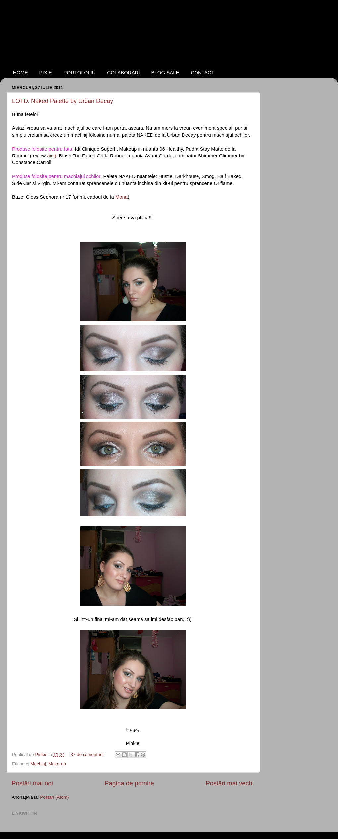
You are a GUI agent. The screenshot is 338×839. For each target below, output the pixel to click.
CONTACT (202, 72)
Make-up (57, 763)
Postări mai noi (32, 783)
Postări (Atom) (54, 797)
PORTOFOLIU (80, 72)
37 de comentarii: (88, 754)
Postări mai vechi (230, 783)
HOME (20, 72)
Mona (121, 196)
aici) (51, 155)
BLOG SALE (165, 72)
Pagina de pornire (129, 783)
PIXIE (45, 72)
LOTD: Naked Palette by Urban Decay (62, 101)
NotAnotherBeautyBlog (57, 30)
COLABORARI (123, 72)
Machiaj (38, 763)
